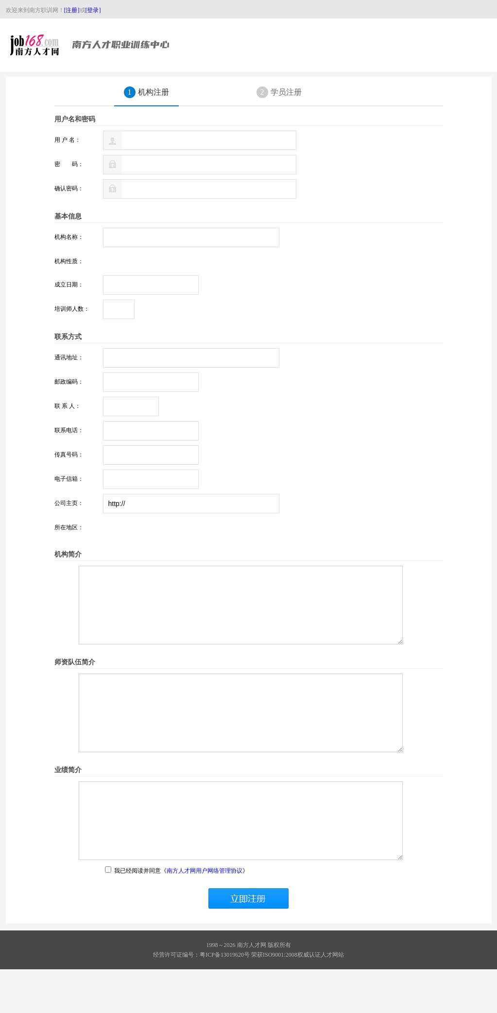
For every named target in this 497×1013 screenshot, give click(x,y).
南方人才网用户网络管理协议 (204, 914)
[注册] (72, 10)
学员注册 (279, 92)
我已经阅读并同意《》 (176, 914)
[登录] (93, 10)
